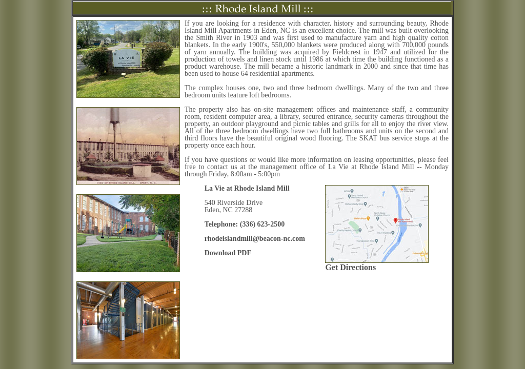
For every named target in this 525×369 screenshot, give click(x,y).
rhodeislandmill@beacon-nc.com (255, 238)
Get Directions (350, 267)
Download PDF (228, 253)
